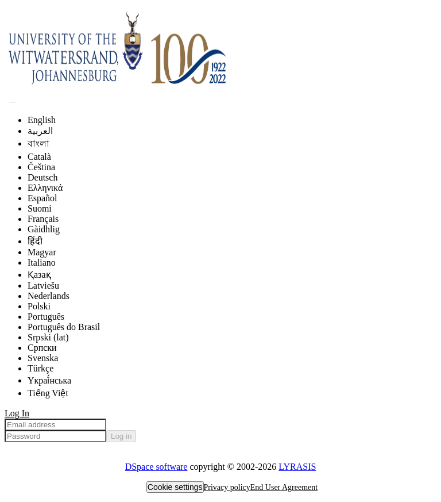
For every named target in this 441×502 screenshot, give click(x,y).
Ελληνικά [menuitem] (45, 188)
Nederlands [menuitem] (48, 296)
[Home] (177, 88)
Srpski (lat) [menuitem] (48, 337)
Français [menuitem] (43, 219)
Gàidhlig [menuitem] (44, 229)
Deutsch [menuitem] (42, 177)
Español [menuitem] (42, 198)
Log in (121, 436)
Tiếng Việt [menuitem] (48, 393)
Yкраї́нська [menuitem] (49, 380)
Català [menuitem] (39, 157)
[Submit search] (12, 102)
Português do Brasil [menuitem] (64, 327)
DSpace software (156, 467)
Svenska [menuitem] (43, 358)
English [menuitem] (42, 120)
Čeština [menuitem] (41, 167)
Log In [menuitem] (17, 413)
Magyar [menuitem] (42, 252)
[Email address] (55, 425)
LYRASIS (297, 467)
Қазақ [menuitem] (39, 274)
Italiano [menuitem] (42, 262)
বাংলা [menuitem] (38, 143)
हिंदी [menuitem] (35, 241)
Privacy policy (227, 487)
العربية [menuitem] (40, 131)
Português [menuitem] (46, 316)
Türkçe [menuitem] (40, 368)
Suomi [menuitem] (40, 208)
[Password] (55, 436)
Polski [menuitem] (39, 306)
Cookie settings (175, 487)
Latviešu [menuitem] (43, 285)
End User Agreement (284, 487)
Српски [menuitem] (42, 347)
